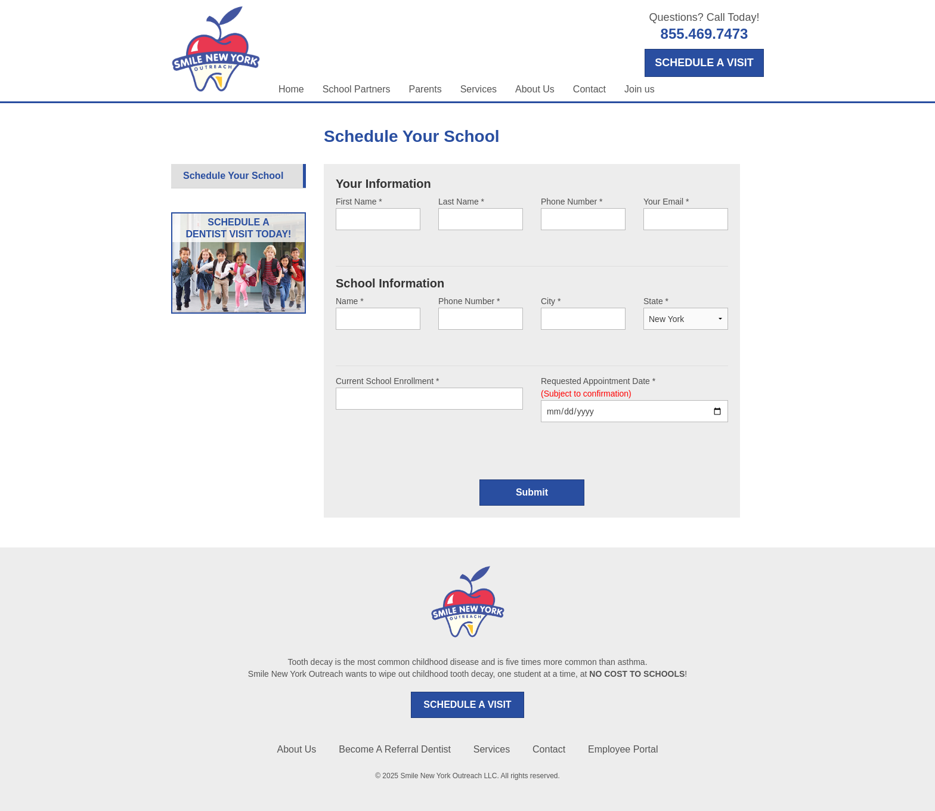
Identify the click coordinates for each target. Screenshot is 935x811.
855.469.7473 (704, 34)
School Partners (357, 89)
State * (685, 310)
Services (478, 89)
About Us (535, 89)
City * (583, 313)
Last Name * (480, 213)
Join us (639, 89)
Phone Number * (583, 213)
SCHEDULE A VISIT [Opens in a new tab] (704, 63)
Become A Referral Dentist (395, 749)
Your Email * (685, 213)
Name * (378, 313)
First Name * (378, 213)
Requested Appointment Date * (634, 399)
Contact (589, 89)
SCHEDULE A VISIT (467, 704)
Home (291, 89)
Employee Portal (623, 749)
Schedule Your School (233, 176)
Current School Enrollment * (429, 393)
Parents (425, 89)
